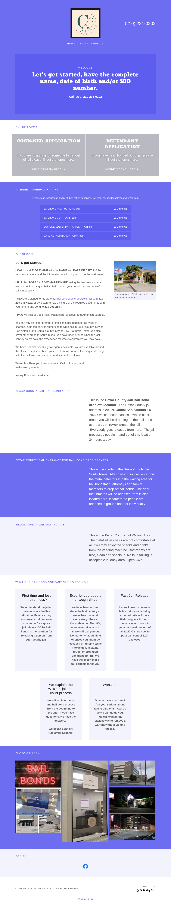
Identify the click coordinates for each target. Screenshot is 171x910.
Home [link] (71, 43)
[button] (120, 208)
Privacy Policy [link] (92, 43)
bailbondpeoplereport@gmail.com (121, 198)
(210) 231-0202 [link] (140, 23)
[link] (85, 23)
